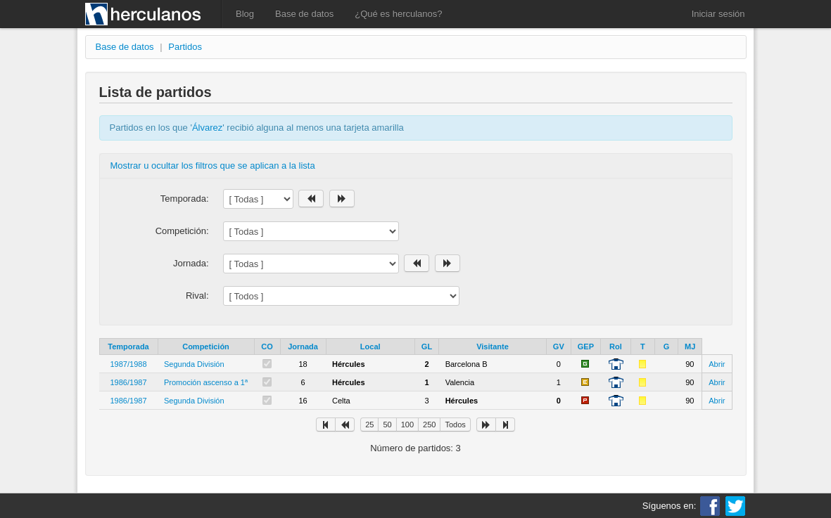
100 (407, 424)
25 (369, 424)
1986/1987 (128, 382)
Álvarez (207, 127)
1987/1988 (128, 364)
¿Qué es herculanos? (398, 13)
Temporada (128, 346)
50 (387, 424)
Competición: (182, 231)
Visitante (492, 346)
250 (429, 424)
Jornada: (191, 263)
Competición (205, 346)
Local (370, 346)
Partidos (185, 46)
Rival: (197, 295)
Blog (245, 13)
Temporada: (184, 198)
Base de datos (304, 13)
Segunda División (194, 364)
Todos (455, 424)
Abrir (717, 364)
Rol (615, 346)
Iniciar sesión (718, 13)
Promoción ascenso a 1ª (206, 382)
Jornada (303, 346)
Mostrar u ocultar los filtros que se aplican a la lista (212, 165)
